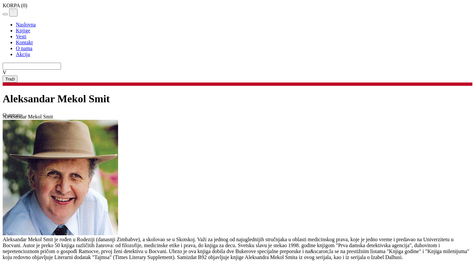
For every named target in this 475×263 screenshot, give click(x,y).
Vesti (21, 36)
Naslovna (26, 24)
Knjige (23, 30)
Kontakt (24, 42)
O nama (24, 48)
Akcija (23, 54)
